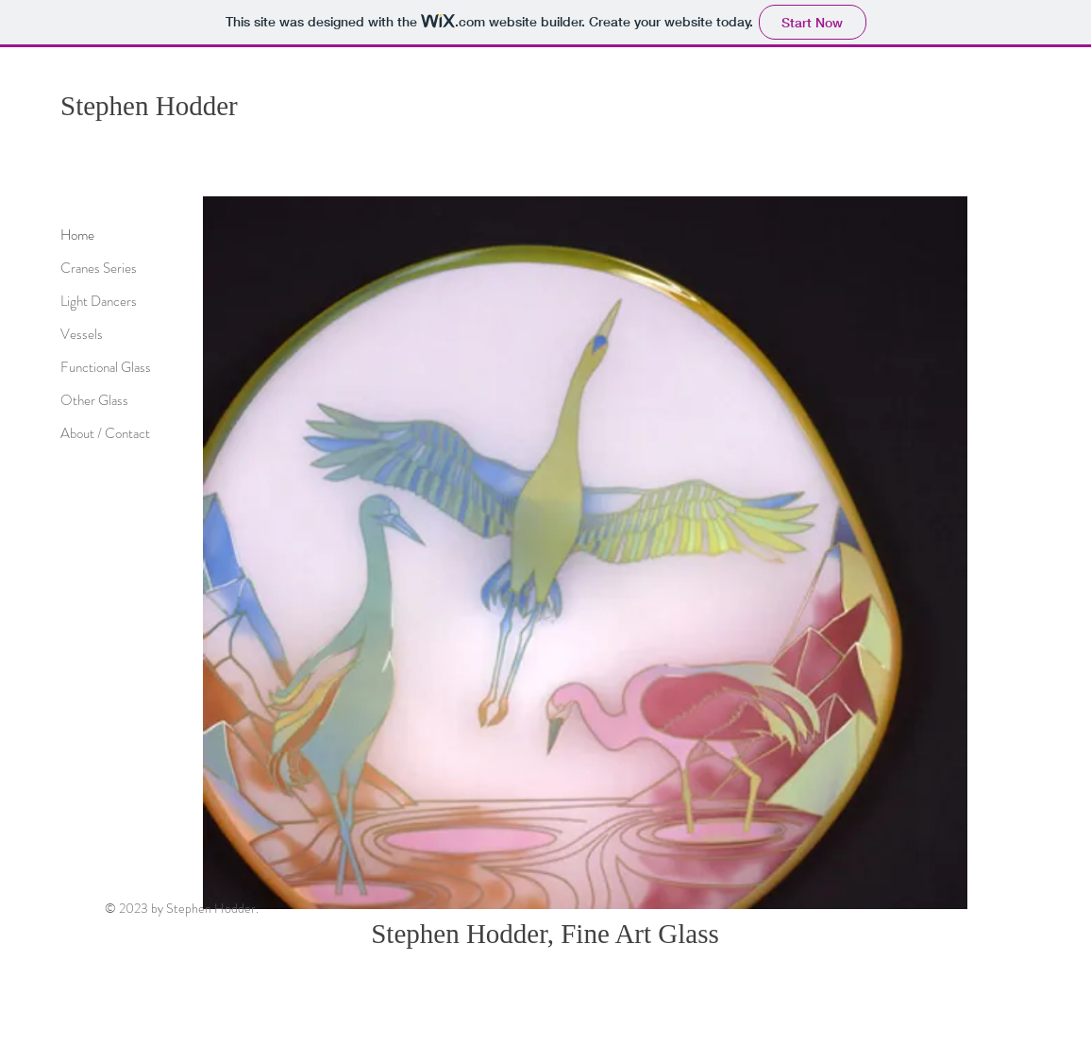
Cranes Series (98, 268)
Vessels (81, 334)
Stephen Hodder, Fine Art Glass (545, 934)
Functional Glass (105, 367)
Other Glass (94, 400)
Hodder (197, 106)
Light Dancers (98, 301)
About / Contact (105, 433)
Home (77, 235)
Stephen (108, 106)
